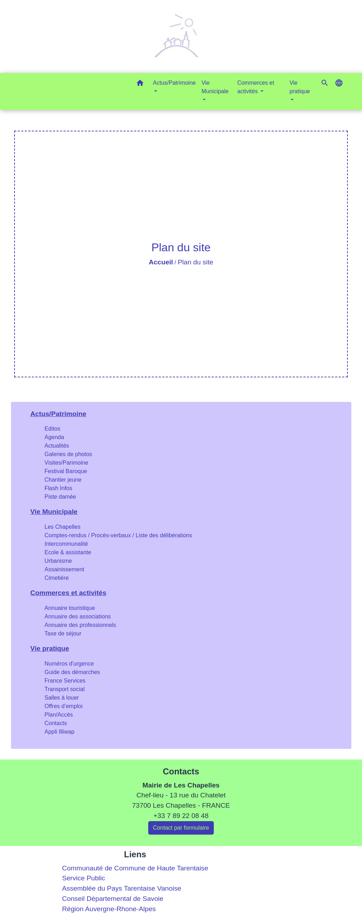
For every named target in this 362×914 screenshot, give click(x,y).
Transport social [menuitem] (65, 689)
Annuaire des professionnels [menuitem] (80, 625)
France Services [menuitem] (65, 681)
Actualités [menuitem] (57, 446)
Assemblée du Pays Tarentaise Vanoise (121, 888)
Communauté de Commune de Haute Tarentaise (135, 868)
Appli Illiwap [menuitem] (59, 732)
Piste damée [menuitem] (60, 497)
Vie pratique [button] (299, 87)
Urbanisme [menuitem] (58, 561)
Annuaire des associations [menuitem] (78, 616)
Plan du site (195, 262)
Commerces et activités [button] (255, 87)
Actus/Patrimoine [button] (174, 83)
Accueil (161, 262)
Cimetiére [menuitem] (57, 578)
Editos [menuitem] (52, 429)
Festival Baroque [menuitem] (66, 471)
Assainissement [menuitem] (64, 569)
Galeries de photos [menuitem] (68, 454)
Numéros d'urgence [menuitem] (69, 664)
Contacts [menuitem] (56, 723)
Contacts (181, 771)
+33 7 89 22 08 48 (181, 815)
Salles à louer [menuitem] (62, 698)
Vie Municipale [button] (214, 87)
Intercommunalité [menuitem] (66, 544)
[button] (140, 84)
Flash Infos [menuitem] (58, 488)
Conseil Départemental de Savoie (112, 898)
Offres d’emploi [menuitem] (64, 706)
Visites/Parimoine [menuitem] (66, 463)
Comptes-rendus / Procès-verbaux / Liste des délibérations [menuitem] (118, 535)
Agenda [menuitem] (54, 437)
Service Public (83, 878)
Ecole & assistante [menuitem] (68, 552)
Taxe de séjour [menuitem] (63, 633)
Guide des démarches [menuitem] (72, 672)
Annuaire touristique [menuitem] (70, 608)
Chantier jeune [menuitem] (63, 480)
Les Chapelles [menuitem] (62, 527)
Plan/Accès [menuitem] (59, 715)
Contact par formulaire (181, 828)
